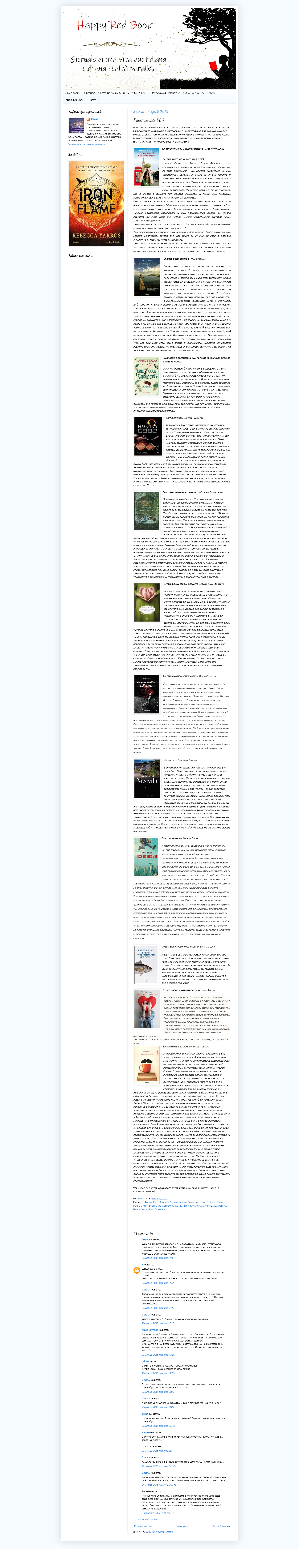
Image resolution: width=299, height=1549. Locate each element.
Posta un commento (148, 1519)
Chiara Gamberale (189, 1202)
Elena (145, 1413)
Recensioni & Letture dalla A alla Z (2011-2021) (114, 93)
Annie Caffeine (150, 1330)
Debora (141, 1198)
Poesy (92, 100)
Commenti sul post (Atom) (159, 1531)
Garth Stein (148, 1205)
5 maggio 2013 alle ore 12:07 (158, 1513)
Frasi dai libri (74, 100)
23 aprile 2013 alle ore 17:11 (157, 1258)
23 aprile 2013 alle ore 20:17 (158, 1391)
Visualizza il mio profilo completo (86, 144)
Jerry (145, 1239)
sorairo (146, 1432)
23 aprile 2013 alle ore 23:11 (157, 1450)
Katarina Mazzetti (200, 1205)
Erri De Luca (208, 1202)
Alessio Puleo (152, 1202)
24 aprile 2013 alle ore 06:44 (159, 1466)
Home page (72, 93)
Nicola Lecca (140, 1209)
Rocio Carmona (156, 1209)
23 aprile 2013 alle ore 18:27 (158, 1308)
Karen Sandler (180, 1205)
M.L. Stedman (219, 1205)
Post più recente (143, 1526)
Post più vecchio (221, 1526)
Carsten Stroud (169, 1202)
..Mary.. (146, 1361)
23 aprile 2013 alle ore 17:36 (158, 1283)
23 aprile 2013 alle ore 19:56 (158, 1354)
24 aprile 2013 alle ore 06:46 (159, 1484)
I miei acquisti (163, 1205)
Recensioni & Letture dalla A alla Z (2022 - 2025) (183, 93)
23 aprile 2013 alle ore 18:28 (158, 1323)
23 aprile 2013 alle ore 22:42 (158, 1425)
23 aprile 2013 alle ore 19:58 (158, 1373)
